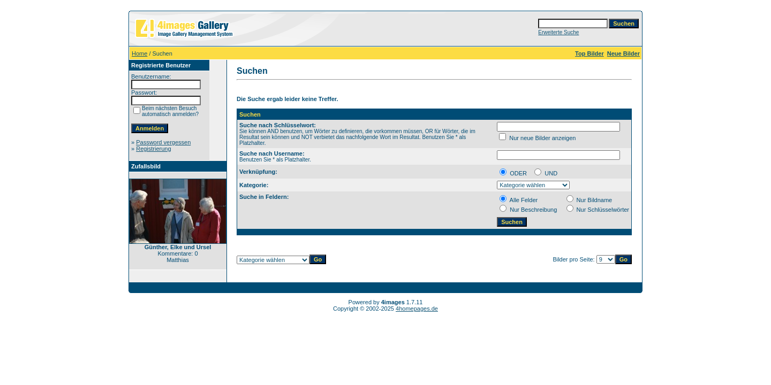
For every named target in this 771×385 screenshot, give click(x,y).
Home (139, 53)
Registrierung (153, 148)
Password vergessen (163, 142)
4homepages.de (417, 308)
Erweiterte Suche (558, 32)
